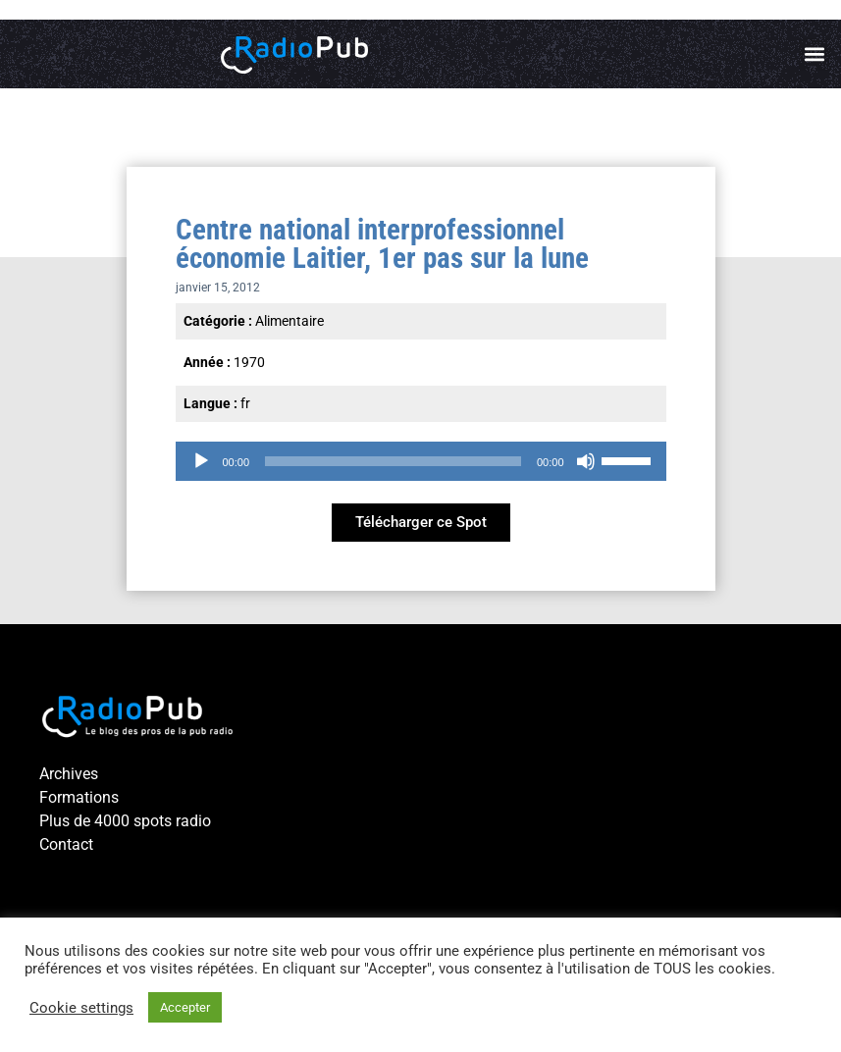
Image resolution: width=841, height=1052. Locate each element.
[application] (421, 461)
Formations (79, 797)
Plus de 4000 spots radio (125, 821)
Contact (66, 844)
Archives (68, 773)
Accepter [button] (185, 1007)
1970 (249, 362)
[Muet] (586, 461)
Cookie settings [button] (81, 1008)
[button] (815, 54)
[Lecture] (201, 461)
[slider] (393, 461)
